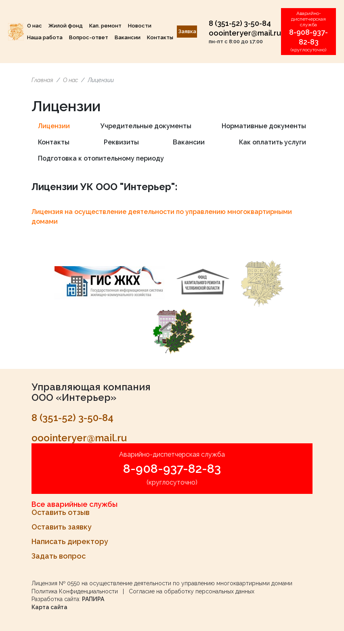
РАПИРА (93, 599)
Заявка (187, 31)
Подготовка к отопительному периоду (101, 158)
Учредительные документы (146, 126)
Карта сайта (49, 607)
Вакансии (128, 37)
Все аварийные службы (74, 504)
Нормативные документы (264, 126)
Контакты (160, 37)
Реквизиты (121, 142)
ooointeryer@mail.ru (245, 33)
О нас (34, 26)
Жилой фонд (65, 26)
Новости (139, 26)
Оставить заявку (61, 527)
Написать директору (69, 541)
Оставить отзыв (60, 512)
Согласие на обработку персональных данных (191, 591)
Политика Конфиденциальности (74, 591)
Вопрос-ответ (88, 37)
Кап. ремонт (105, 26)
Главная (42, 80)
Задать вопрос (58, 556)
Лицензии (54, 126)
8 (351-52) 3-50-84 (240, 23)
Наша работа (45, 37)
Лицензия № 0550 (55, 583)
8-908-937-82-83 (172, 469)
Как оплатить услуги (272, 142)
